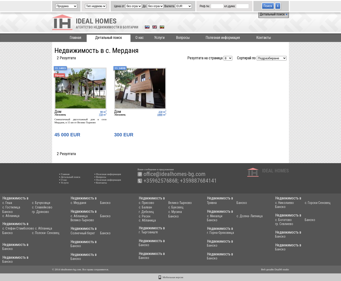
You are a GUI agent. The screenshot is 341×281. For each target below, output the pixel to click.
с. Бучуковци (41, 203)
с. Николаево (284, 203)
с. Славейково (42, 207)
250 (161, 111)
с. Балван (145, 207)
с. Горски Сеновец (318, 203)
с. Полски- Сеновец (45, 233)
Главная (75, 37)
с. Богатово (283, 220)
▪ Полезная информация (107, 174)
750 (101, 114)
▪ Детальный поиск (69, 176)
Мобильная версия (173, 277)
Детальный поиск (273, 14)
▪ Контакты (100, 182)
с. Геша (7, 203)
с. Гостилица (11, 207)
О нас (139, 37)
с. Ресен (144, 216)
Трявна (212, 203)
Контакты (263, 37)
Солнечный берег (83, 233)
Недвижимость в (15, 198)
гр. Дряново (40, 212)
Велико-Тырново (180, 203)
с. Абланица (10, 216)
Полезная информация (223, 37)
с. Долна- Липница (250, 216)
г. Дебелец (146, 212)
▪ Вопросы (100, 176)
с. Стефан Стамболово (18, 228)
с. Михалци (214, 216)
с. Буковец (176, 207)
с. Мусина (175, 212)
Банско (7, 212)
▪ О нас (63, 179)
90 (101, 111)
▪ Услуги (63, 182)
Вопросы (183, 37)
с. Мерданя (78, 203)
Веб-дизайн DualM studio (275, 269)
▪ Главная (64, 174)
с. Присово (146, 203)
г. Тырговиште (148, 232)
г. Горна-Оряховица (220, 233)
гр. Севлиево (284, 224)
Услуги (159, 37)
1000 (159, 114)
